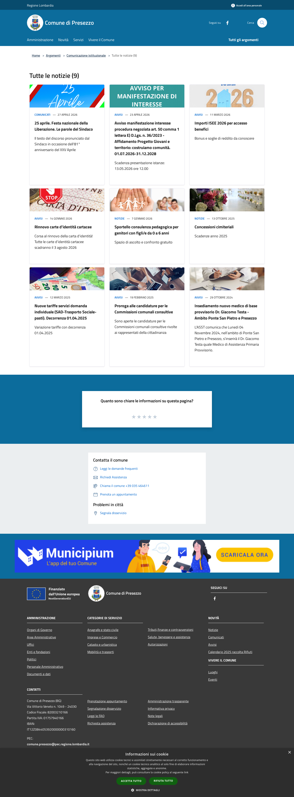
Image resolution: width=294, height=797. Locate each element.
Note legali (155, 715)
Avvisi (119, 114)
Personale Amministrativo (45, 666)
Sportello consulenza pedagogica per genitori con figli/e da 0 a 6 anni (146, 230)
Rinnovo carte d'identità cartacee (63, 227)
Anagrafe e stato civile (102, 629)
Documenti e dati (39, 673)
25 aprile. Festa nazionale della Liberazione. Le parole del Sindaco (64, 126)
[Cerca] (262, 23)
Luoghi (213, 672)
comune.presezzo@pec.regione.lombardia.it (58, 744)
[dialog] (147, 772)
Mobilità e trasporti (100, 651)
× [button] (289, 752)
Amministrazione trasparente (168, 701)
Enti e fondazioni (38, 651)
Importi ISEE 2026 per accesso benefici (221, 126)
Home (36, 55)
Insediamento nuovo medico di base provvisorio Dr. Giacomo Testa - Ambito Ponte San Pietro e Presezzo (226, 312)
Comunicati (42, 114)
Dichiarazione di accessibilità (167, 723)
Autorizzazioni (158, 644)
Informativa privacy (161, 708)
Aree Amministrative (41, 637)
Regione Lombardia (40, 5)
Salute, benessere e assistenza (169, 636)
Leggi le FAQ (96, 715)
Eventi (212, 679)
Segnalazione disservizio (104, 708)
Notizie (120, 218)
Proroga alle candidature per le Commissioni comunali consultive (144, 309)
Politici (31, 659)
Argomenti (53, 55)
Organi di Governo (39, 629)
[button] (147, 790)
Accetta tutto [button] (131, 781)
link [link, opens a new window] (186, 772)
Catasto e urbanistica (102, 644)
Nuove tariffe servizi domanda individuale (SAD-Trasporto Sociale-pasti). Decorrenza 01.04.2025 (65, 312)
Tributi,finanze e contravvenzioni (170, 629)
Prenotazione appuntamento (107, 701)
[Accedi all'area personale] (246, 5)
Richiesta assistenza (101, 723)
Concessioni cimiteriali (214, 227)
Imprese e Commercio (102, 637)
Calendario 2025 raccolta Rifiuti (230, 651)
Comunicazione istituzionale (86, 55)
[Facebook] (226, 22)
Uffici (30, 644)
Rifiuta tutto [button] (163, 780)
